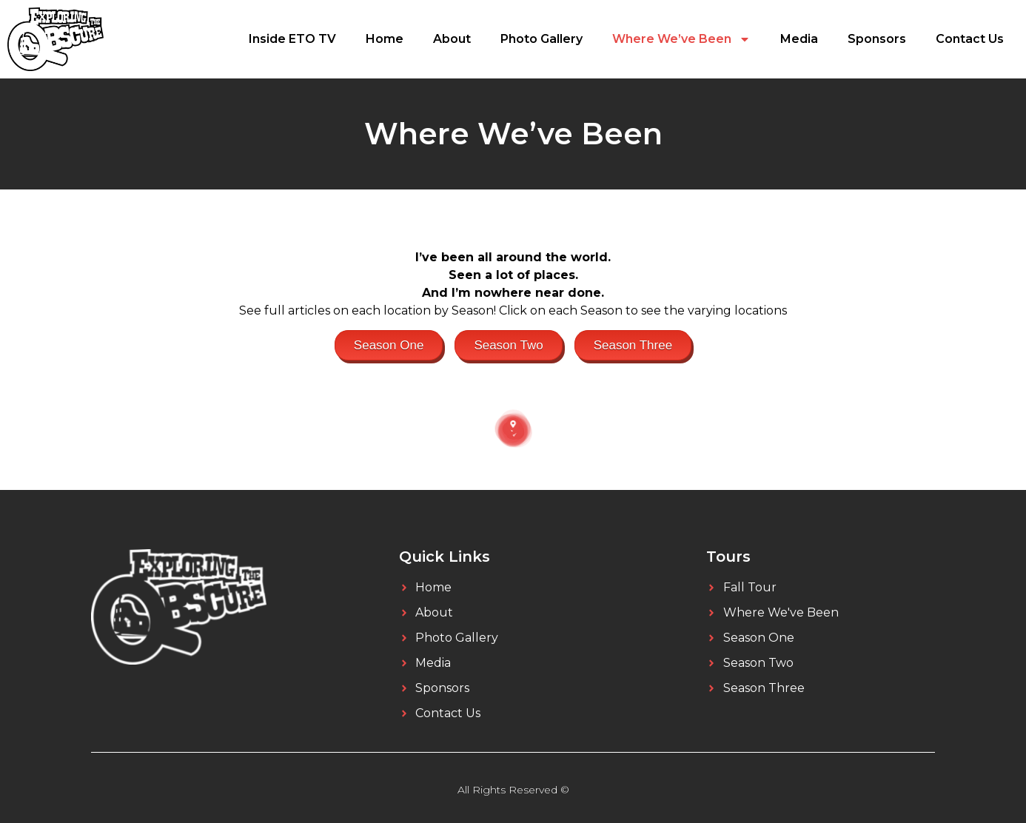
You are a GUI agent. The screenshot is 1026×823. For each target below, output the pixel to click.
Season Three (633, 345)
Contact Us (970, 39)
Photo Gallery (541, 39)
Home (384, 39)
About (452, 39)
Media (799, 39)
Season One (389, 345)
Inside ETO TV (292, 39)
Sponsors (877, 39)
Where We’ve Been (681, 39)
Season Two (508, 345)
